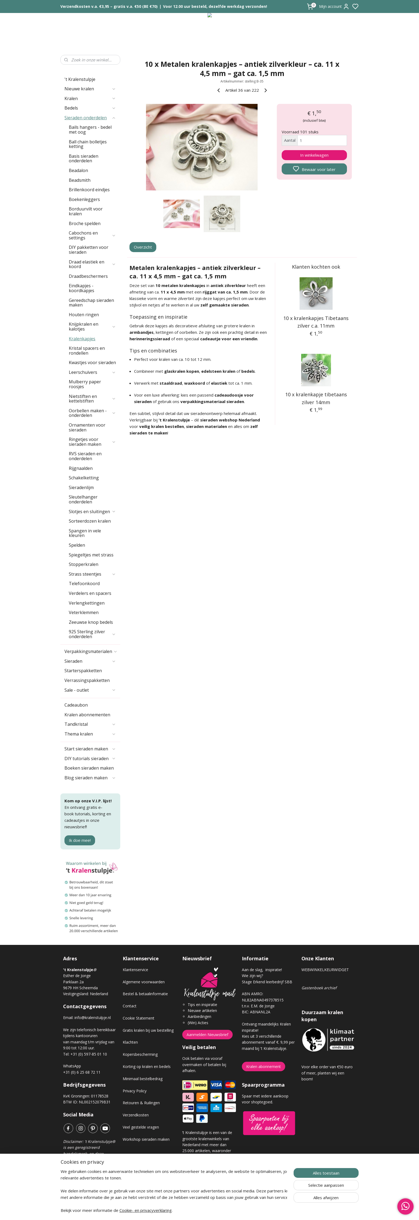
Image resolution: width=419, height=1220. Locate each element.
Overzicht (143, 247)
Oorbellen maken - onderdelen (92, 413)
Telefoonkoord (84, 583)
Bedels (90, 108)
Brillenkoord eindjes (89, 190)
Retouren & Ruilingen (141, 1102)
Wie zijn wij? (252, 975)
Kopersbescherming (140, 1054)
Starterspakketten (83, 671)
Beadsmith (79, 180)
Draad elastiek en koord (92, 264)
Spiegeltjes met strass (91, 555)
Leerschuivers (92, 372)
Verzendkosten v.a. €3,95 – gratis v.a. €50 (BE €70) (109, 6)
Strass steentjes (92, 574)
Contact (130, 1005)
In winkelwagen (314, 155)
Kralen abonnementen (87, 715)
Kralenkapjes (82, 339)
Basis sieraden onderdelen (83, 158)
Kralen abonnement (263, 1066)
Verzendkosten (136, 1114)
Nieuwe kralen (90, 89)
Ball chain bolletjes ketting (88, 144)
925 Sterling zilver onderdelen (92, 634)
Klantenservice (135, 969)
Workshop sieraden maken (146, 1139)
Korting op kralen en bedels (147, 1066)
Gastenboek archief (319, 987)
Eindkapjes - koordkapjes (81, 288)
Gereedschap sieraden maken (91, 302)
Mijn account (334, 6)
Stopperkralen (83, 564)
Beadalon (78, 170)
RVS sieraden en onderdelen (85, 456)
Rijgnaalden (81, 468)
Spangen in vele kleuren (85, 533)
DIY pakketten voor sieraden (88, 249)
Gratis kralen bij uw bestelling (148, 1030)
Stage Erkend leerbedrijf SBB (267, 981)
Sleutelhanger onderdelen (83, 499)
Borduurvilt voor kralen (86, 211)
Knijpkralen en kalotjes (92, 326)
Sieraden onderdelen (90, 118)
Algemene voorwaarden (144, 981)
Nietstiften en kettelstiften (92, 398)
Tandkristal (90, 724)
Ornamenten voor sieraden (87, 427)
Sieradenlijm (81, 487)
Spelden (77, 545)
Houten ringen (84, 315)
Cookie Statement (138, 1018)
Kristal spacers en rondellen (87, 350)
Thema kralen (90, 734)
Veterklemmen (84, 612)
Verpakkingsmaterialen (91, 651)
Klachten (130, 1042)
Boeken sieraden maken (89, 768)
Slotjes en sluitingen (92, 512)
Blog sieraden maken (90, 778)
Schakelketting (84, 478)
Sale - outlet (90, 690)
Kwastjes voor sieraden (92, 362)
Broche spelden (84, 223)
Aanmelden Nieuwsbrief (207, 1034)
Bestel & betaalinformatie (145, 993)
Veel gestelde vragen (141, 1127)
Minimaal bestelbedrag (143, 1078)
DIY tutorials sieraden (90, 758)
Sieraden (90, 661)
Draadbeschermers (88, 276)
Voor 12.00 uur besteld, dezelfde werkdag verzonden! (215, 6)
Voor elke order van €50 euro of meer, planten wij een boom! (327, 1072)
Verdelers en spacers (90, 593)
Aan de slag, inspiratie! (262, 969)
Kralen (90, 98)
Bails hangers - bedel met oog (90, 129)
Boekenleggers (84, 199)
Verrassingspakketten (87, 680)
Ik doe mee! (80, 840)
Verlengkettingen (87, 603)
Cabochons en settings (92, 235)
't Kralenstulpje (79, 79)
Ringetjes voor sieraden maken (92, 441)
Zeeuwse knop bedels (91, 622)
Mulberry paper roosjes (85, 384)
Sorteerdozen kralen (90, 521)
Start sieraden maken (90, 749)
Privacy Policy (135, 1090)
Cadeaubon (76, 705)
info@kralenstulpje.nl (92, 1017)
